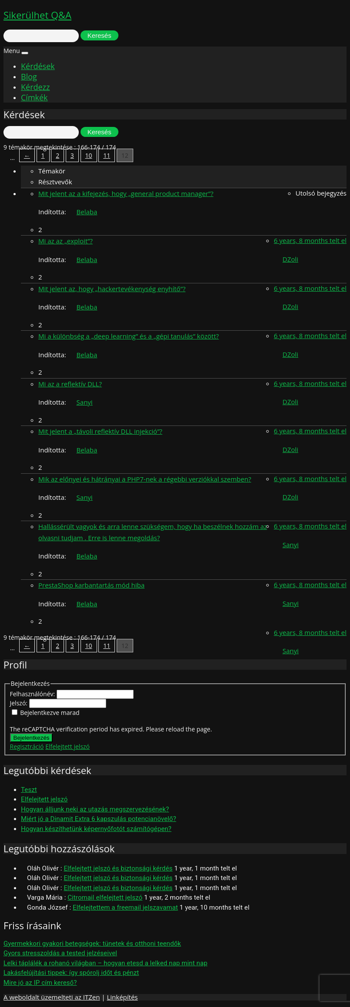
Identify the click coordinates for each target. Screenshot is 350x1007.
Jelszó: (19, 703)
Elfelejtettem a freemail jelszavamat (125, 907)
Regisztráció (27, 746)
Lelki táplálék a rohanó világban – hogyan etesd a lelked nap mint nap (105, 963)
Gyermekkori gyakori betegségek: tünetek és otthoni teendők (92, 943)
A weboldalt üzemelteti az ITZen (51, 997)
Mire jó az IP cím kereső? (40, 983)
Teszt (29, 790)
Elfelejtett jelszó (67, 746)
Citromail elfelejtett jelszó (104, 897)
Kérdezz (35, 87)
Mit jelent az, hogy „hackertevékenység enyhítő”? (111, 288)
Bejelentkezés (31, 737)
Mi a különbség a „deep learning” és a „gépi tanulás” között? (128, 336)
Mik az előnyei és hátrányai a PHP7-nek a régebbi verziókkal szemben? (144, 479)
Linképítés (122, 997)
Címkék (34, 97)
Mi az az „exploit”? (65, 240)
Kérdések (38, 66)
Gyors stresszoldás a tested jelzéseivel (60, 953)
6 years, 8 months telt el (310, 240)
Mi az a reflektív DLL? (70, 383)
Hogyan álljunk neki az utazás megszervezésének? (95, 809)
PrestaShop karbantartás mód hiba (91, 585)
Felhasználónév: (33, 694)
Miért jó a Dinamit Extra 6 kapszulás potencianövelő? (98, 819)
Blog (29, 76)
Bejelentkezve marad (49, 712)
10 (88, 155)
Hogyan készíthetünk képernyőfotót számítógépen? (96, 829)
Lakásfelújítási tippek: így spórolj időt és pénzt (71, 973)
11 (106, 155)
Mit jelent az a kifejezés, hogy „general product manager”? (125, 193)
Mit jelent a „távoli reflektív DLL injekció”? (100, 431)
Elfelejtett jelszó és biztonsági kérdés (118, 868)
